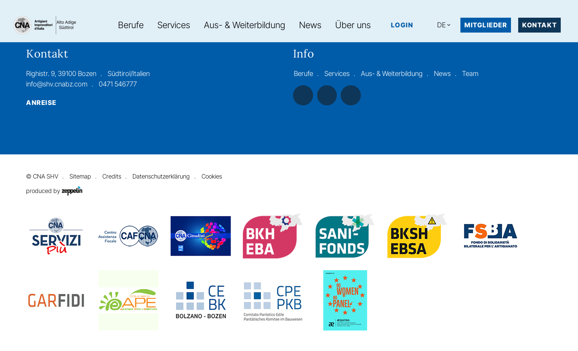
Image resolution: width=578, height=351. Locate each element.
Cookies (211, 176)
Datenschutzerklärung (161, 176)
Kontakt (539, 25)
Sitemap (80, 176)
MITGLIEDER (485, 25)
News (310, 25)
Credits (111, 176)
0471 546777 (118, 84)
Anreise (41, 103)
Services (173, 25)
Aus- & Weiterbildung (244, 25)
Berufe (131, 25)
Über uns (353, 25)
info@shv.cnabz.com (57, 84)
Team (470, 74)
